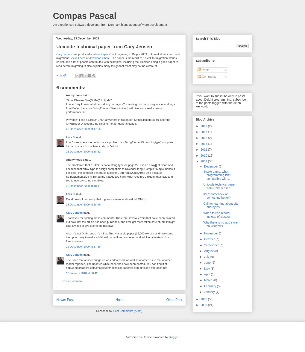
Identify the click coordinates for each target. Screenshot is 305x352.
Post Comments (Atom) (127, 311)
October (210, 239)
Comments (208, 76)
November (211, 233)
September (212, 245)
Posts (204, 70)
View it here (78, 58)
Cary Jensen (64, 54)
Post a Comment (72, 281)
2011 (204, 149)
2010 (204, 155)
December (211, 166)
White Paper (100, 54)
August (209, 251)
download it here (99, 58)
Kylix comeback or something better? (217, 195)
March (208, 280)
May (207, 268)
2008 (204, 299)
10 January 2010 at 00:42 (82, 273)
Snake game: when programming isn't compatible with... (216, 175)
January (210, 292)
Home (119, 300)
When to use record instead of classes (216, 214)
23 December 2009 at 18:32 (83, 151)
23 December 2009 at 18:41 (83, 185)
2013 (204, 143)
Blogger (173, 337)
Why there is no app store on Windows (220, 224)
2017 (204, 126)
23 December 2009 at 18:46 (83, 204)
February (210, 286)
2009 (204, 161)
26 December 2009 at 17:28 (83, 246)
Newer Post (65, 300)
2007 (204, 305)
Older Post (174, 300)
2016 (204, 132)
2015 (204, 138)
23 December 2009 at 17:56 (83, 129)
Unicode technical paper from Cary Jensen (219, 186)
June (207, 262)
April (207, 274)
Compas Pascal (85, 16)
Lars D (70, 137)
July (207, 256)
